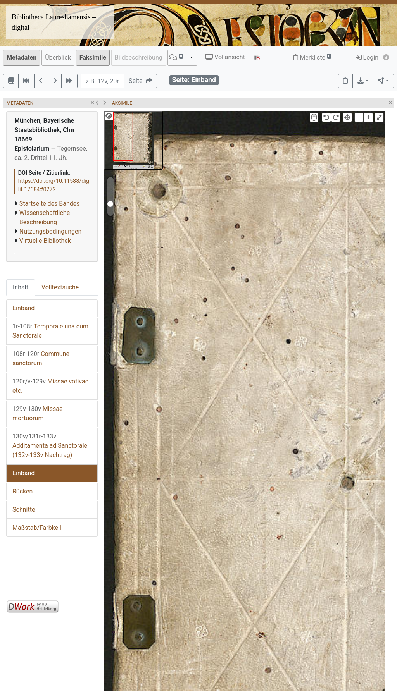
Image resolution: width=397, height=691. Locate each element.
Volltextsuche (60, 287)
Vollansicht (225, 57)
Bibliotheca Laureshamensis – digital (54, 22)
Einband (23, 308)
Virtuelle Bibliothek (45, 240)
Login (367, 57)
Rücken (22, 491)
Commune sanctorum (40, 358)
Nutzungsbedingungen (50, 231)
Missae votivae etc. (50, 386)
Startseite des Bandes (49, 203)
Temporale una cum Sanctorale (50, 331)
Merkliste (312, 57)
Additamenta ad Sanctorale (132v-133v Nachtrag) (49, 446)
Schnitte (23, 509)
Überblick (58, 57)
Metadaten (21, 57)
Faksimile (92, 57)
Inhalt (20, 287)
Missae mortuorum (37, 413)
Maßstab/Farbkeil (36, 527)
